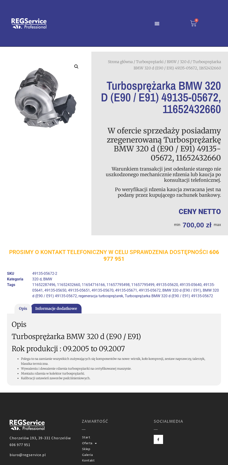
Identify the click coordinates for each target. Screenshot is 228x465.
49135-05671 (126, 290)
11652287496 (43, 285)
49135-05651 (79, 290)
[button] (157, 23)
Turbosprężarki (150, 61)
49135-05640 (191, 285)
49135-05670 (103, 290)
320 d (184, 61)
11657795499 (142, 285)
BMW (172, 61)
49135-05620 (167, 285)
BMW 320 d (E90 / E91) (181, 290)
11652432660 (68, 285)
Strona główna (120, 61)
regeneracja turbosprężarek (100, 296)
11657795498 (118, 285)
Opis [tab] (23, 308)
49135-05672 (150, 290)
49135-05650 (55, 290)
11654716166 (93, 285)
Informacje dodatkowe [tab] (56, 308)
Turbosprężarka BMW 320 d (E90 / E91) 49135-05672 (169, 296)
